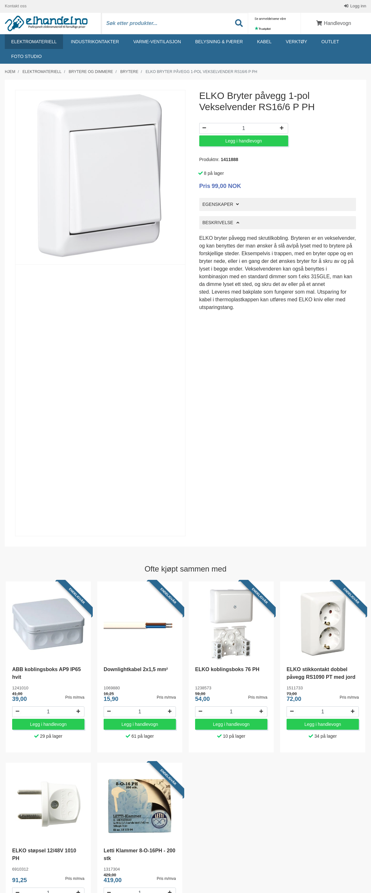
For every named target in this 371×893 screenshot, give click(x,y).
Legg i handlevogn (243, 141)
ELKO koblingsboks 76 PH (227, 669)
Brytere (129, 72)
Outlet (330, 42)
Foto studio (26, 56)
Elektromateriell (34, 42)
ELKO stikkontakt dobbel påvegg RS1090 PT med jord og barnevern (321, 677)
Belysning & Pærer (219, 42)
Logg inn (358, 6)
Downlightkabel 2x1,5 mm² (136, 669)
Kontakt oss (16, 6)
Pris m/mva (74, 697)
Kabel (264, 42)
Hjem (10, 72)
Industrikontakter (95, 42)
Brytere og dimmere (91, 72)
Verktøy (296, 42)
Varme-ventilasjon (157, 42)
